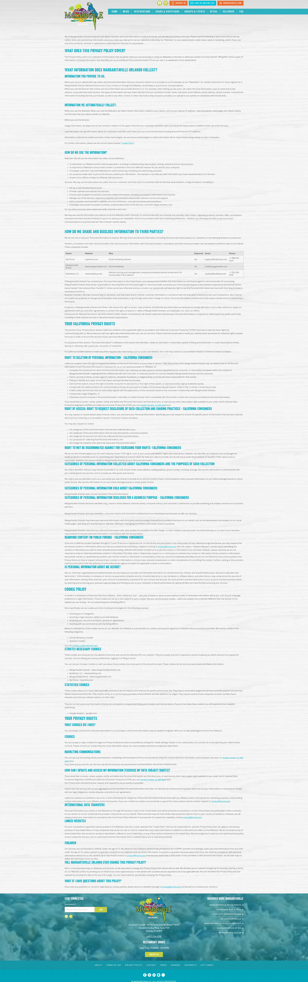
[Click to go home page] (84, 16)
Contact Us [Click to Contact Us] (178, 3)
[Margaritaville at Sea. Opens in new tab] (222, 928)
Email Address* (70, 904)
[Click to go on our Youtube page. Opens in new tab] (158, 975)
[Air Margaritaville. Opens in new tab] (222, 919)
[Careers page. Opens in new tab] (175, 965)
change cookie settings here (85, 645)
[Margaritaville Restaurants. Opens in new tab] (222, 905)
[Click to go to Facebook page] (159, 3)
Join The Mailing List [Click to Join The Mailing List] (202, 3)
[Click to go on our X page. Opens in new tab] (149, 975)
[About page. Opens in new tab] (98, 965)
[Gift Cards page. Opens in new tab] (207, 965)
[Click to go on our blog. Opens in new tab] (163, 975)
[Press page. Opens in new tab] (164, 965)
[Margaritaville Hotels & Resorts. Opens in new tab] (222, 923)
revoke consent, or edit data (153, 405)
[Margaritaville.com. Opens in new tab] (222, 932)
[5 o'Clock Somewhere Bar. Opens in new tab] (222, 914)
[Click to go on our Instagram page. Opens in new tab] (154, 975)
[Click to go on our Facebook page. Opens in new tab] (145, 975)
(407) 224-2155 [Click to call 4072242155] (153, 936)
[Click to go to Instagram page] (165, 3)
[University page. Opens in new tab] (190, 965)
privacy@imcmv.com (167, 546)
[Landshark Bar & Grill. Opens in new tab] (222, 909)
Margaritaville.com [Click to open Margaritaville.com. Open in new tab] (230, 3)
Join (101, 909)
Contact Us (154, 954)
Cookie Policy (128, 143)
